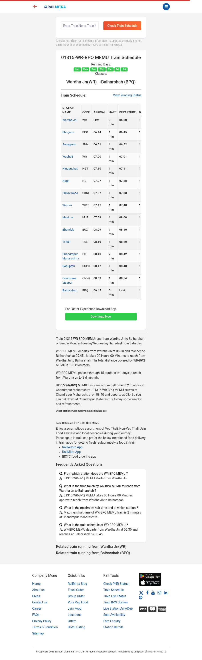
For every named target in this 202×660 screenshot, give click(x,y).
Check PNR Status (115, 583)
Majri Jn (67, 217)
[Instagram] (159, 592)
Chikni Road (70, 193)
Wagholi (67, 156)
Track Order (76, 590)
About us (38, 590)
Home (36, 583)
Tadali (66, 241)
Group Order (76, 596)
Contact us (39, 602)
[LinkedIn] (165, 592)
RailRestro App (72, 447)
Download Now (101, 316)
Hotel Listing (76, 627)
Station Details (113, 627)
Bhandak (68, 229)
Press (36, 596)
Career (36, 608)
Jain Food (74, 608)
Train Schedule (113, 590)
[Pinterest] (140, 597)
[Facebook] (147, 592)
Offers (72, 621)
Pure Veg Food (78, 602)
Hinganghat (70, 168)
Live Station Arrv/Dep (118, 608)
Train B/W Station (115, 602)
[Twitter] (141, 592)
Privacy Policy (41, 621)
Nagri (66, 180)
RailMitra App (71, 452)
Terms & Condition (45, 627)
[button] (101, 314)
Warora (67, 205)
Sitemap (38, 633)
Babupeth (68, 266)
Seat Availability (114, 615)
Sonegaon (69, 144)
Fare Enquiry (111, 621)
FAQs (36, 615)
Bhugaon (68, 132)
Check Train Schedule (122, 26)
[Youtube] (153, 592)
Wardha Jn (69, 120)
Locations (74, 615)
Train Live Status (114, 596)
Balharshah (69, 290)
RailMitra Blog (77, 583)
